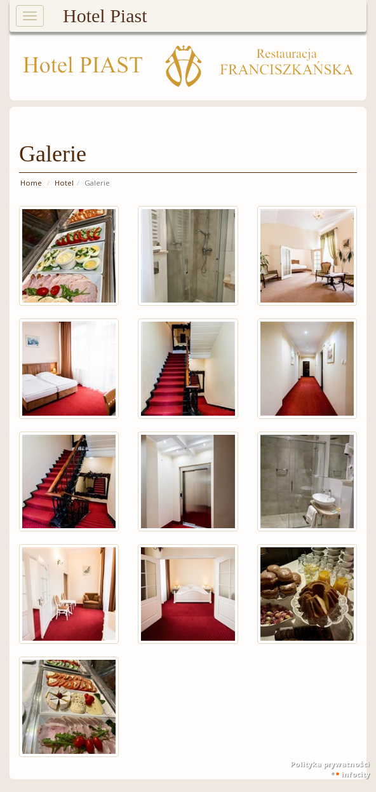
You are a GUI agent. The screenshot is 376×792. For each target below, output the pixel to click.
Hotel (64, 183)
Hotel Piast (105, 15)
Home (31, 183)
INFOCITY (355, 774)
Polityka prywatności (330, 763)
